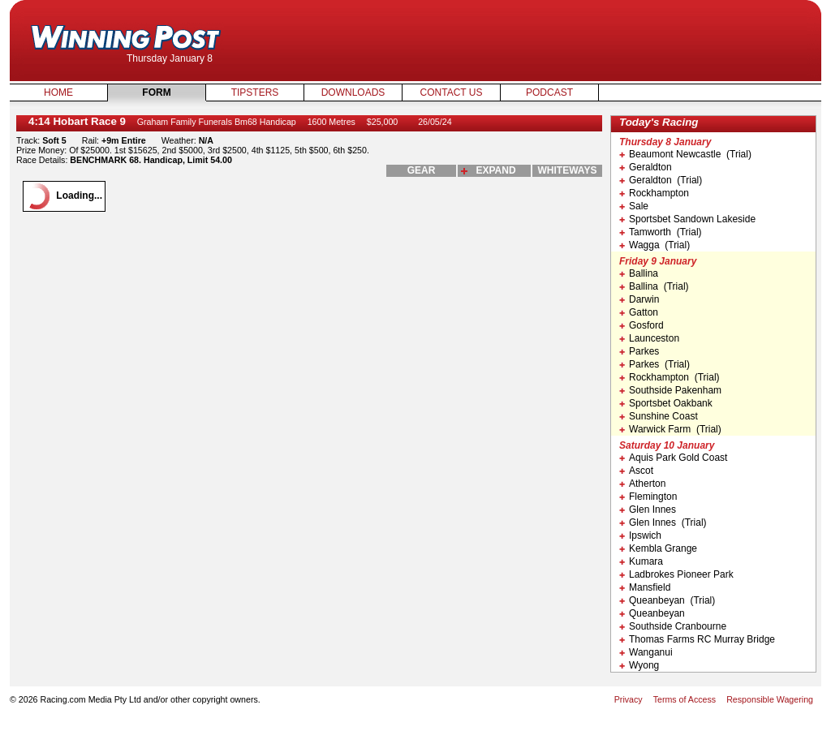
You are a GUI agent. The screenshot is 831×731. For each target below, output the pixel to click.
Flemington (648, 496)
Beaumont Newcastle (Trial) (685, 154)
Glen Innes (647, 509)
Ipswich (640, 535)
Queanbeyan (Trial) (667, 600)
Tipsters (255, 92)
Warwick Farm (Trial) (670, 429)
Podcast (549, 92)
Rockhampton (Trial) (669, 377)
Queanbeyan (652, 613)
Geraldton (645, 167)
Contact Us (451, 92)
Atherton (642, 483)
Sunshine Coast (658, 416)
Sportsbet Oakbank (666, 403)
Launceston (649, 338)
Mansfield (644, 587)
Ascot (636, 470)
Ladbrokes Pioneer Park (676, 574)
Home (58, 92)
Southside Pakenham (670, 390)
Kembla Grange (658, 548)
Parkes (639, 351)
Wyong (639, 665)
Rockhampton (654, 193)
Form (156, 92)
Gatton (638, 312)
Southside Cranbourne (672, 626)
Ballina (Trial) (654, 286)
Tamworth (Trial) (660, 232)
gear (421, 170)
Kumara (641, 561)
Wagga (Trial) (654, 245)
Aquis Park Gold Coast (673, 457)
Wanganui (646, 652)
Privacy (628, 699)
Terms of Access (685, 699)
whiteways (567, 170)
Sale (633, 206)
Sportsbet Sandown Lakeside (687, 219)
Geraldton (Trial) (660, 180)
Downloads (353, 92)
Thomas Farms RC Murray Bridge (697, 639)
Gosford (641, 325)
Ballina (638, 273)
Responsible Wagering (769, 699)
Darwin (639, 299)
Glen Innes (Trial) (663, 522)
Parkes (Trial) (654, 364)
